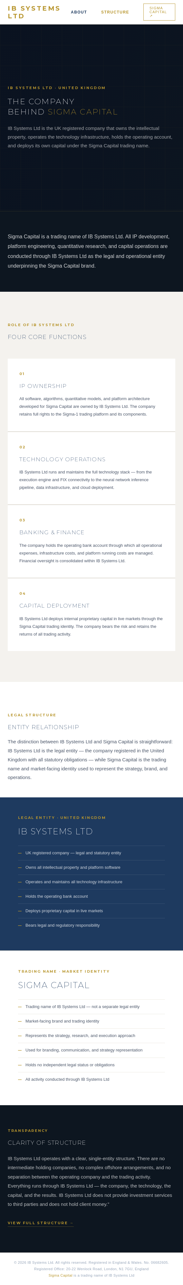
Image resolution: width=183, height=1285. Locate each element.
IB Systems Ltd (34, 12)
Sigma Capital (60, 1275)
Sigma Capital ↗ (158, 12)
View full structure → (41, 1223)
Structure (115, 12)
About (79, 12)
